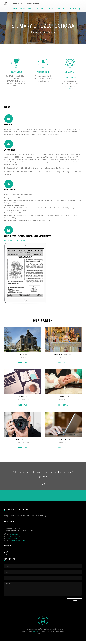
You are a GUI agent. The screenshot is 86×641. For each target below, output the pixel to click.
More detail (23, 362)
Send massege (74, 601)
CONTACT (50, 9)
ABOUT (31, 9)
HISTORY (40, 9)
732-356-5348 (12, 538)
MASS (22, 9)
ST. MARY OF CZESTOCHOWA (24, 3)
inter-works (37, 631)
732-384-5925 (15, 536)
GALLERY (61, 9)
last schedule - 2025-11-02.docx (15, 241)
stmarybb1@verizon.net (17, 540)
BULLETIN (72, 9)
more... (16, 88)
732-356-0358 (14, 534)
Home (15, 9)
